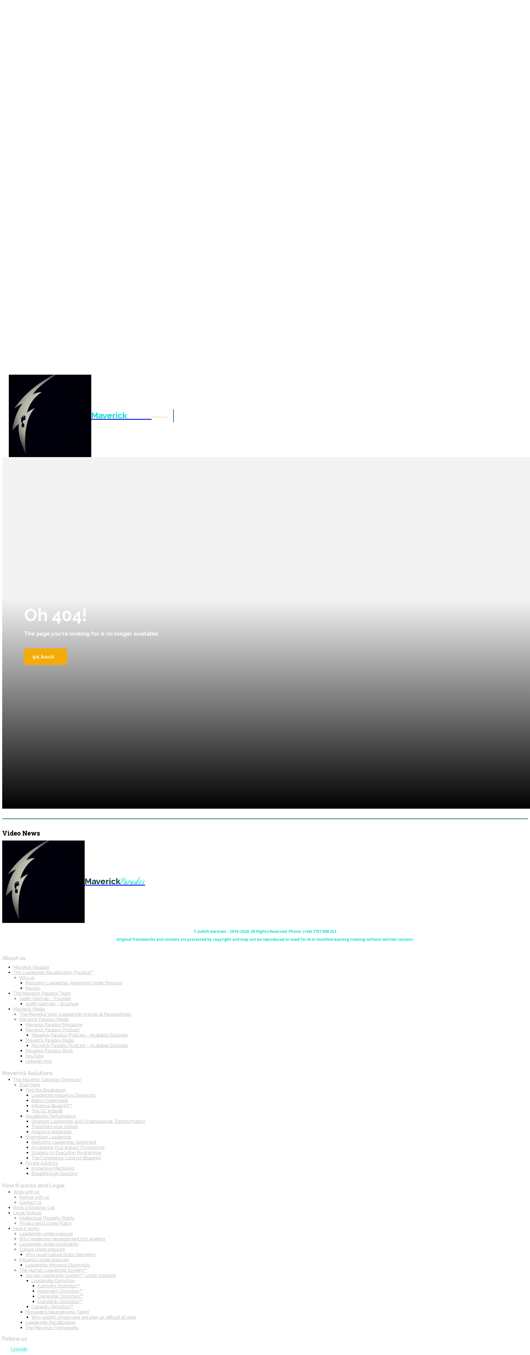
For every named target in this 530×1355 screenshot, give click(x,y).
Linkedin (19, 1350)
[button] (160, 415)
